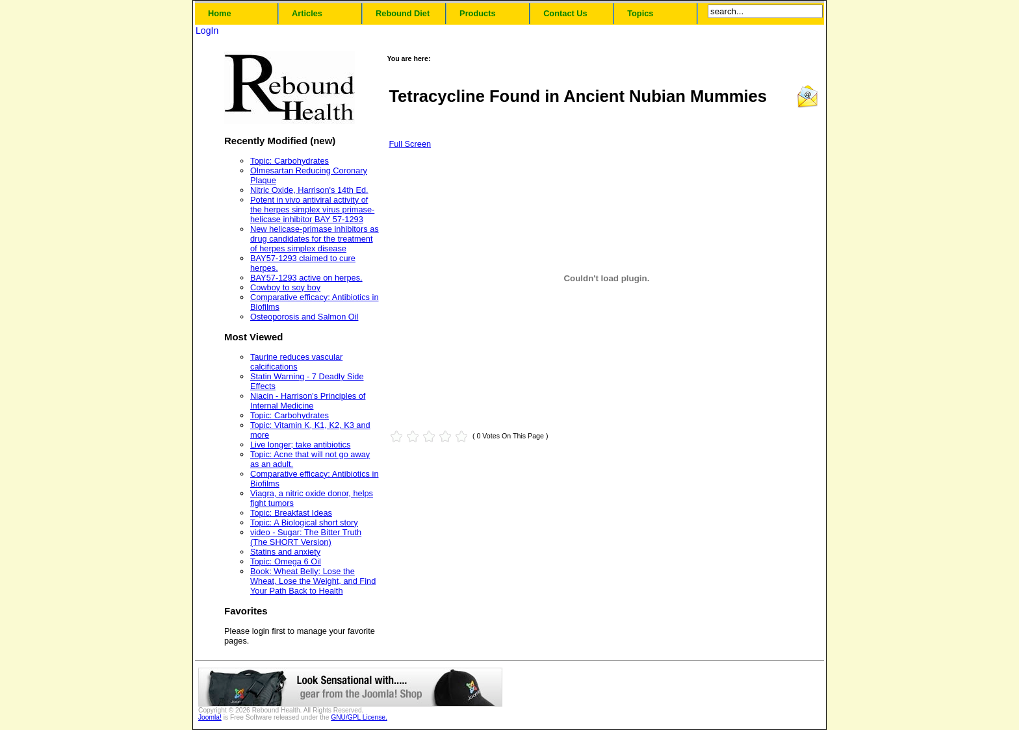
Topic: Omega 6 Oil (285, 561)
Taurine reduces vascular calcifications (296, 361)
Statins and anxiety (285, 552)
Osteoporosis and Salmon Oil (304, 316)
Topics (640, 13)
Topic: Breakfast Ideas (291, 513)
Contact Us (565, 13)
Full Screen (410, 144)
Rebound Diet (403, 13)
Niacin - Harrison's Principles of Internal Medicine (307, 400)
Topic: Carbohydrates (289, 161)
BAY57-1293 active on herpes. (306, 278)
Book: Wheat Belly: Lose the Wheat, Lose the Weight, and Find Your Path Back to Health (313, 581)
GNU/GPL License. (359, 717)
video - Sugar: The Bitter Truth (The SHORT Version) (305, 537)
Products (477, 13)
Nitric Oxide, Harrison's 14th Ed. (309, 190)
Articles (307, 13)
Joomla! (210, 717)
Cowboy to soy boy (285, 287)
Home (219, 13)
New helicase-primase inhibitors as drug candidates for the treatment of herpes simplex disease (314, 238)
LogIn (207, 30)
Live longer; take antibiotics (300, 444)
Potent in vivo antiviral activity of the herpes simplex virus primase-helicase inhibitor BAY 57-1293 (312, 209)
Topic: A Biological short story (304, 522)
